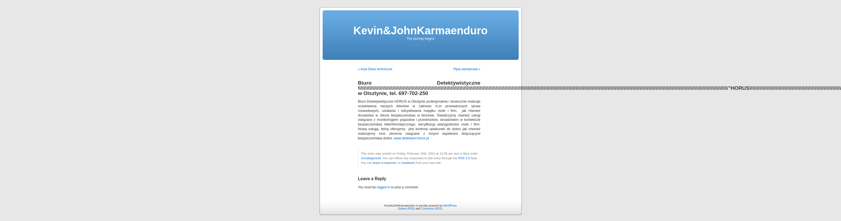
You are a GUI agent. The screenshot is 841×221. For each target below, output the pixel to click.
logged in (383, 187)
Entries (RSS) (406, 208)
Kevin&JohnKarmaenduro (420, 30)
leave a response (384, 162)
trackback (408, 162)
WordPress (450, 205)
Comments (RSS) (431, 208)
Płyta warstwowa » (466, 69)
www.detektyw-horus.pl (411, 138)
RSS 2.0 (464, 158)
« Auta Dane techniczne (375, 69)
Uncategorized (371, 158)
